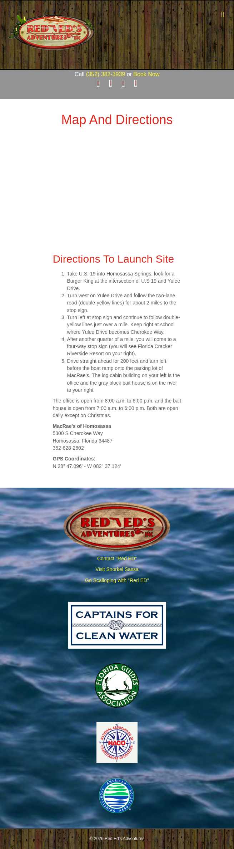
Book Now (146, 74)
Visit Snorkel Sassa (116, 569)
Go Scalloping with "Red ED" (117, 580)
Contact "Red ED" (117, 558)
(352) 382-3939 (105, 74)
